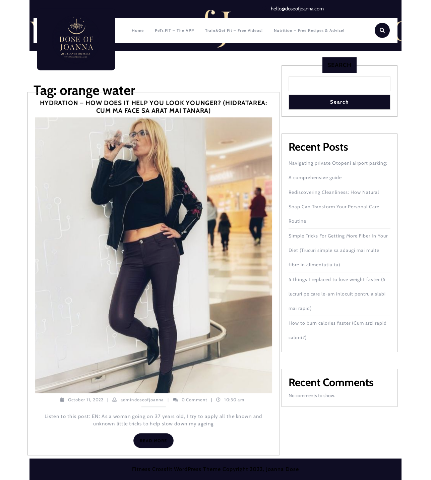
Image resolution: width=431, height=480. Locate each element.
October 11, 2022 (86, 399)
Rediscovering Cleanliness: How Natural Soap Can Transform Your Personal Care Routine (334, 206)
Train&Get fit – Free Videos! (234, 30)
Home (138, 30)
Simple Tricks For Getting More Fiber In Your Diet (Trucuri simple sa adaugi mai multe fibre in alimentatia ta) (338, 250)
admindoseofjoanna (142, 399)
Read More (157, 441)
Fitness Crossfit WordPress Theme (176, 469)
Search (339, 65)
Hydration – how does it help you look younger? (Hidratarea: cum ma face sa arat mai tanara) (153, 107)
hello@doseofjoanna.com (297, 9)
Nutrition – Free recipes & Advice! (309, 30)
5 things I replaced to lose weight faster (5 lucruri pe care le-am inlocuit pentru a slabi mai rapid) (337, 293)
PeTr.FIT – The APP (174, 30)
